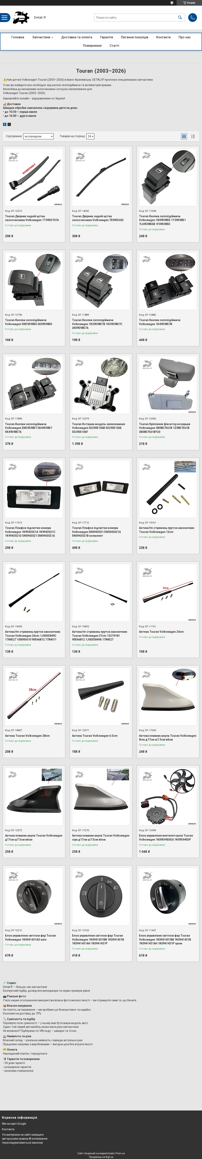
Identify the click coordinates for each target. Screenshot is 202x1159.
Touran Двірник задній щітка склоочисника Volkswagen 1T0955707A (32, 218)
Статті (114, 46)
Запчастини (41, 37)
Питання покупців (134, 37)
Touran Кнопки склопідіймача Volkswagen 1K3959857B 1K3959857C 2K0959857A (97, 323)
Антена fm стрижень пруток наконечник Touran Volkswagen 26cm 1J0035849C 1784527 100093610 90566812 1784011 (32, 635)
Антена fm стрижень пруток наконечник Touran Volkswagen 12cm (166, 529)
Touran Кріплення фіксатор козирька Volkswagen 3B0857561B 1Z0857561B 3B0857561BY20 (164, 427)
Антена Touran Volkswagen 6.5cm (95, 735)
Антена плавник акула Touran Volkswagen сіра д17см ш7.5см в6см (100, 837)
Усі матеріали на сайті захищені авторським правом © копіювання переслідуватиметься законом (24, 1138)
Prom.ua (120, 1153)
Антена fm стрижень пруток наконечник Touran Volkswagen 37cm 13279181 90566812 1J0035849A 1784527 (99, 635)
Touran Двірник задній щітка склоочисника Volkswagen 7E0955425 (98, 218)
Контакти (163, 37)
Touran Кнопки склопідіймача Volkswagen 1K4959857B (159, 322)
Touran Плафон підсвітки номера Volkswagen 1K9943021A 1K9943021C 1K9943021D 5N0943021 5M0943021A (30, 531)
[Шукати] (180, 17)
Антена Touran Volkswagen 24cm (161, 631)
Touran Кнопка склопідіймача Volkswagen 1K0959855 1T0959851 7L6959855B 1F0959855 (162, 220)
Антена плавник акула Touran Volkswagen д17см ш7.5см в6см (33, 837)
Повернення (92, 46)
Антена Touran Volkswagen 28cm (27, 735)
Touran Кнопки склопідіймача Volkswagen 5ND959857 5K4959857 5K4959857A (28, 427)
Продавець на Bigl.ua (101, 1157)
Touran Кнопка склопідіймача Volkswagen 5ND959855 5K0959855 (28, 322)
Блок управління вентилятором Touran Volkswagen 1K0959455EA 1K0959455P (166, 837)
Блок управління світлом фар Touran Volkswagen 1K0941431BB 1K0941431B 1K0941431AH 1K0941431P (98, 939)
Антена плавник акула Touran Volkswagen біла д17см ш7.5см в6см (167, 737)
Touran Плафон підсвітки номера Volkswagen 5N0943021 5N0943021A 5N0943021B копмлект (96, 531)
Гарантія (106, 37)
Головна (17, 37)
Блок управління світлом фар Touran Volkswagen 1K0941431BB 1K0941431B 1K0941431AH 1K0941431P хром (165, 939)
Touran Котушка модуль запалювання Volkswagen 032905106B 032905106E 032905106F (98, 427)
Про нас (185, 37)
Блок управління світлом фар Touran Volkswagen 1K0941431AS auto (30, 937)
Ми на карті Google (14, 1123)
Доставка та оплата (76, 37)
